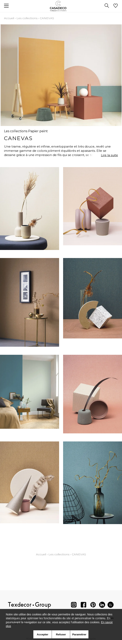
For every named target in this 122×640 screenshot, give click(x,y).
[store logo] (61, 6)
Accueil (9, 18)
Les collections (26, 18)
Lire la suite (109, 155)
